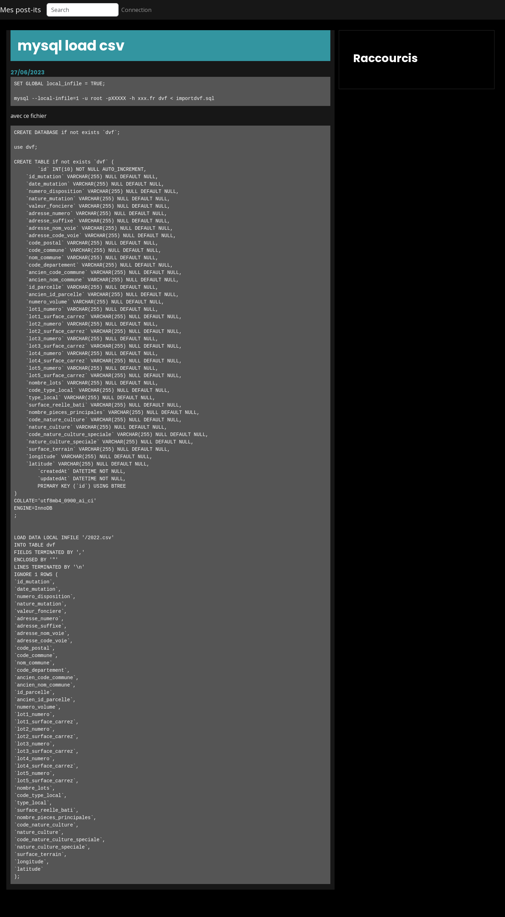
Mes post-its (20, 9)
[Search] (83, 9)
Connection (136, 10)
